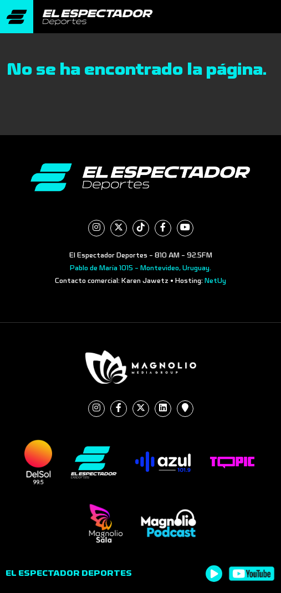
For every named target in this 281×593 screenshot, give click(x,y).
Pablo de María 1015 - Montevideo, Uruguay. (140, 268)
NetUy (215, 281)
